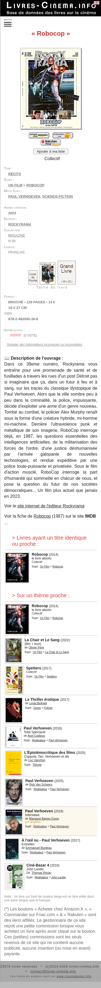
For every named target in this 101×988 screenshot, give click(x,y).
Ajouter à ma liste (51, 151)
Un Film (15, 185)
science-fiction (57, 196)
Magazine (16, 235)
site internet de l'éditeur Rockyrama (50, 506)
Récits (14, 174)
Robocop (42, 516)
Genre (37, 707)
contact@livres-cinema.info (53, 971)
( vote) (22, 335)
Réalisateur (39, 740)
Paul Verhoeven (24, 196)
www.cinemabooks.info (74, 976)
